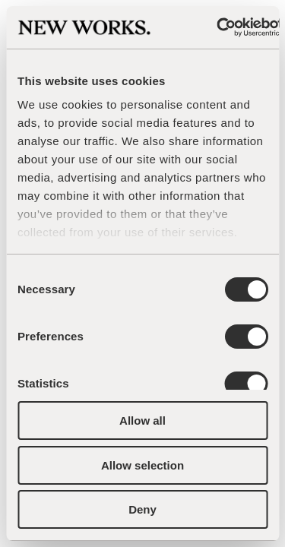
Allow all (142, 420)
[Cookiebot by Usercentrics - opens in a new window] (216, 27)
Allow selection (142, 465)
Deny (142, 509)
